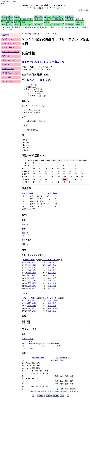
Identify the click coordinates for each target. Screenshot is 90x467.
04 (40, 395)
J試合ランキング (8, 39)
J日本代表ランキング (10, 43)
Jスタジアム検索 (8, 69)
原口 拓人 (52, 311)
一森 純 (51, 262)
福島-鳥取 (69, 24)
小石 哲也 (31, 267)
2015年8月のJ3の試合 (55, 27)
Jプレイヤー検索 (8, 47)
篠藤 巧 (25, 233)
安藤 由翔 (31, 286)
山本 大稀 (31, 281)
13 (61, 395)
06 (44, 395)
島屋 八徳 (52, 286)
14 (63, 395)
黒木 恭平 (52, 303)
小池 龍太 (52, 265)
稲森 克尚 (31, 273)
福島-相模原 (26, 19)
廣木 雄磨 (52, 306)
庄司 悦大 (52, 275)
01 (33, 395)
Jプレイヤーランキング (10, 52)
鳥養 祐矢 (52, 281)
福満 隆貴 (52, 283)
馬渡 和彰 (31, 303)
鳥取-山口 (79, 19)
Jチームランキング (9, 81)
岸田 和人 (52, 288)
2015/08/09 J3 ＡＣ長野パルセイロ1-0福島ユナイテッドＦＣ (58, 391)
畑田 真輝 (31, 306)
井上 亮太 (31, 300)
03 (37, 395)
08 (49, 395)
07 (47, 395)
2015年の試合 (27, 27)
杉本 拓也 (31, 262)
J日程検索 (5, 64)
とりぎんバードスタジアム (37, 80)
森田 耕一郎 (53, 300)
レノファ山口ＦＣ (54, 61)
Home (3, 3)
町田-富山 (38, 24)
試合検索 (10, 27)
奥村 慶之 (31, 311)
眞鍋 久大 (26, 224)
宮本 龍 (30, 308)
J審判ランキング (8, 60)
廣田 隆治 (31, 283)
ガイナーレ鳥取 (30, 61)
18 (68, 395)
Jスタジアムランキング (10, 73)
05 (42, 395)
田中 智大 (31, 288)
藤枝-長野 (57, 24)
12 (58, 395)
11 (56, 395)
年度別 (17, 27)
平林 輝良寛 (53, 308)
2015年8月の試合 (39, 27)
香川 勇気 (52, 273)
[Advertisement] (35, 413)
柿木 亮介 (31, 275)
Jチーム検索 (6, 77)
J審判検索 (5, 56)
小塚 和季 (52, 278)
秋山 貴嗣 (31, 265)
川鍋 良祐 (31, 270)
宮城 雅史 (52, 270)
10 (54, 395)
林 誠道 (30, 278)
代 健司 (51, 267)
